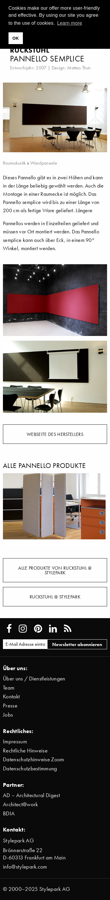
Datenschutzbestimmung (30, 768)
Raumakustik (14, 163)
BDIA (9, 813)
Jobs (8, 714)
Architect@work (20, 804)
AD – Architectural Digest (31, 795)
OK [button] (15, 38)
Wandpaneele (43, 163)
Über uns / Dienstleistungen (34, 678)
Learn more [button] (69, 23)
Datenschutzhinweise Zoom (33, 759)
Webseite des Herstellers (55, 434)
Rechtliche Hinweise (25, 750)
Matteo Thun (79, 68)
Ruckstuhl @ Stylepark (55, 597)
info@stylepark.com (25, 866)
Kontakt (11, 696)
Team (8, 687)
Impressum (15, 741)
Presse (10, 705)
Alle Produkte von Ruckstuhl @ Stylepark (55, 570)
